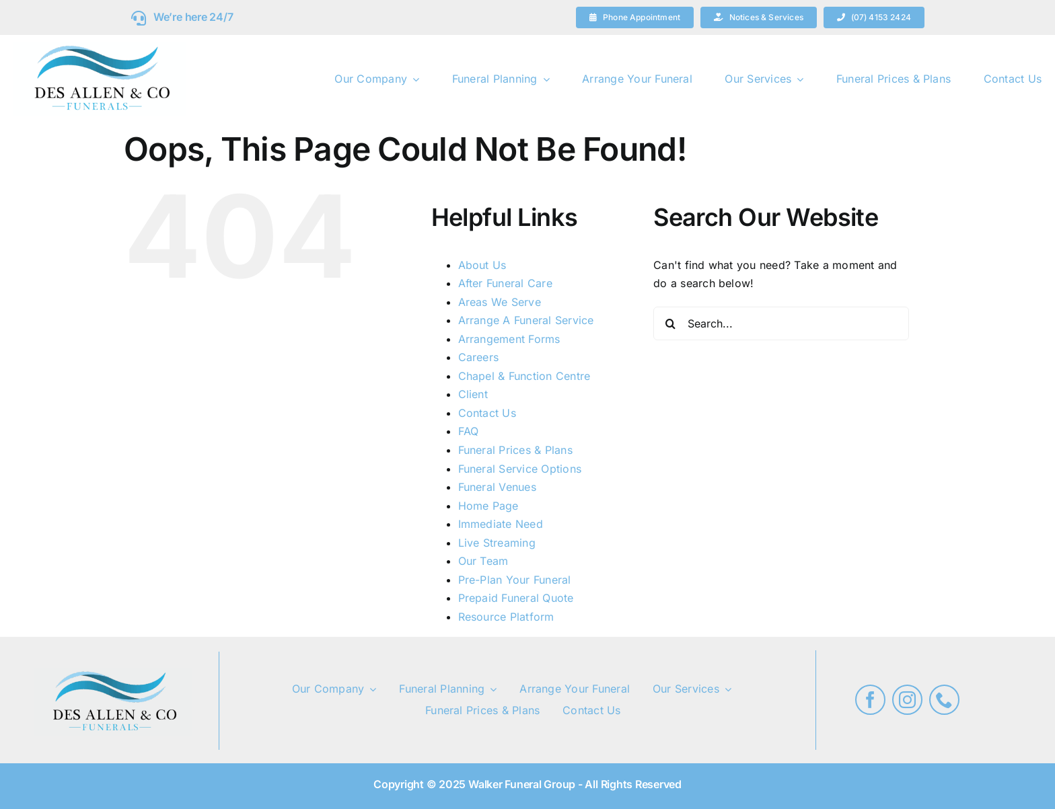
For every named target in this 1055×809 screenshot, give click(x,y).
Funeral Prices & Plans (515, 450)
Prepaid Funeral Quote (516, 598)
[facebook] (870, 700)
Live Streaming (497, 542)
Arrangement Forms (509, 339)
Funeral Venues (497, 487)
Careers (478, 357)
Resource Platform (506, 616)
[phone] (944, 700)
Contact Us (487, 413)
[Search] (670, 323)
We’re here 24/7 (193, 17)
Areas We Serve (499, 302)
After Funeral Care (505, 283)
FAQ (468, 431)
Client (473, 394)
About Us (482, 265)
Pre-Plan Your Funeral (514, 579)
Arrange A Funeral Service (526, 320)
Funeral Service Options (520, 468)
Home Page (488, 505)
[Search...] (781, 323)
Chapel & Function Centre (524, 376)
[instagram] (907, 700)
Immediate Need (500, 524)
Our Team (483, 561)
